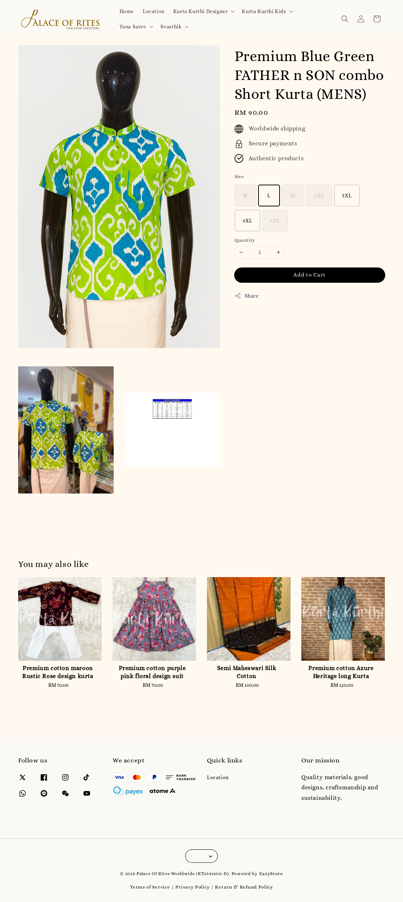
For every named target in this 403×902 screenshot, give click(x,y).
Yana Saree (132, 26)
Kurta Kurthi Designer (200, 11)
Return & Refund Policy (244, 887)
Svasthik (171, 26)
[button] (345, 19)
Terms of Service (150, 887)
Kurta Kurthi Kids (264, 11)
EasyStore (271, 873)
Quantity (245, 240)
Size (239, 176)
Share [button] (247, 296)
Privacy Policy (192, 887)
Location (153, 11)
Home (126, 11)
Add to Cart (309, 274)
